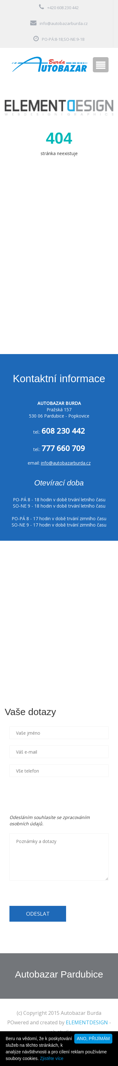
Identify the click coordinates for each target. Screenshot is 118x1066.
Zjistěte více (52, 1058)
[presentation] (57, 795)
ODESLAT (38, 913)
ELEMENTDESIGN (87, 1022)
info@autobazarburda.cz (64, 23)
